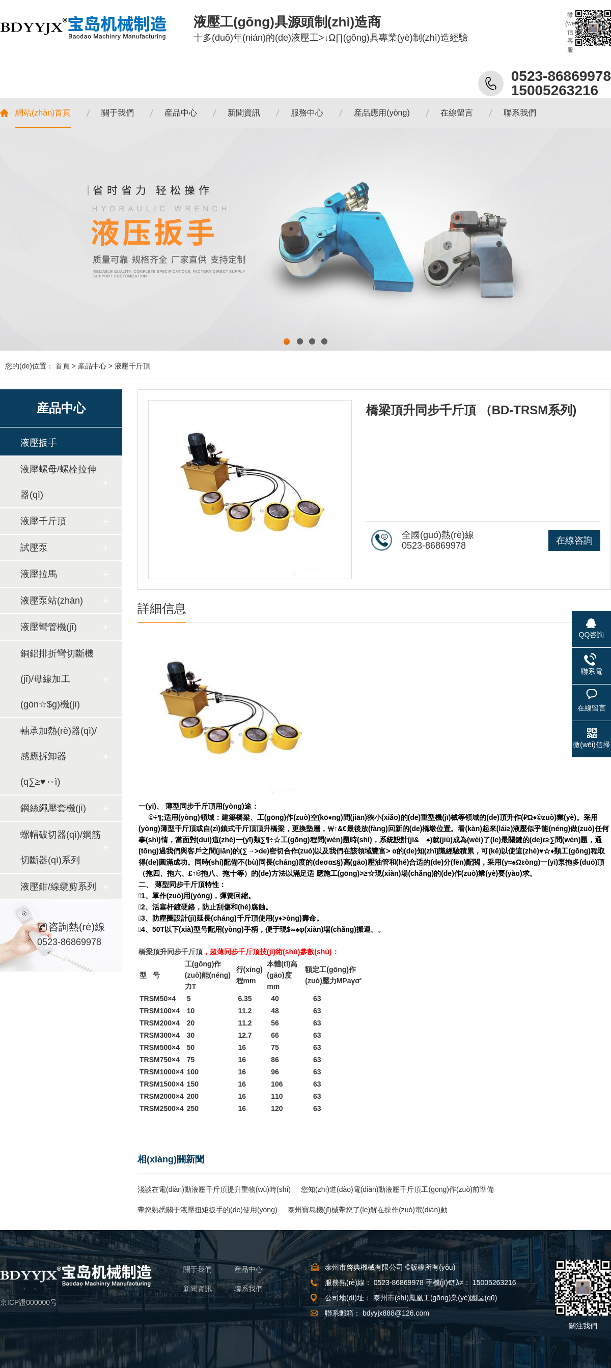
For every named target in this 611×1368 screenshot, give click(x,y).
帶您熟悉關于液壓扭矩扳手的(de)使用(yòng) (207, 1210)
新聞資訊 (197, 1289)
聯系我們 (248, 1289)
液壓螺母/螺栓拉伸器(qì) (58, 482)
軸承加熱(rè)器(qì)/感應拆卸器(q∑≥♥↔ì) (58, 756)
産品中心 (92, 366)
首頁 (62, 366)
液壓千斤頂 (132, 366)
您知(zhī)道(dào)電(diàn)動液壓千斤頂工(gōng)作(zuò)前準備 (397, 1189)
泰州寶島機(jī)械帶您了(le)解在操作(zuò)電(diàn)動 (368, 1210)
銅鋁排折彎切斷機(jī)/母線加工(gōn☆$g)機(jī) (57, 678)
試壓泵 (34, 548)
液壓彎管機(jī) (48, 627)
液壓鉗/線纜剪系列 (58, 886)
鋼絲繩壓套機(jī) (53, 808)
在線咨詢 (574, 540)
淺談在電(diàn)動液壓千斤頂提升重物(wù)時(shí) (214, 1189)
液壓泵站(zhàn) (51, 600)
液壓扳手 (38, 443)
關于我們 (197, 1269)
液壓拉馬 (38, 574)
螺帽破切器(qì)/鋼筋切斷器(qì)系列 (60, 847)
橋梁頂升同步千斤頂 (170, 952)
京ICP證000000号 (28, 1302)
